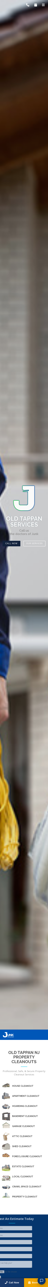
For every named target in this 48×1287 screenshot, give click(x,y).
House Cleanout (22, 1086)
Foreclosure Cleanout (27, 1156)
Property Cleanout (24, 1196)
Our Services (34, 543)
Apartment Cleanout (25, 1096)
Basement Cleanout (25, 1116)
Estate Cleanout (23, 1166)
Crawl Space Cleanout (26, 1186)
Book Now (36, 1282)
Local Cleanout (22, 1176)
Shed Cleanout (22, 1146)
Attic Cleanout (22, 1136)
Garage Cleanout (23, 1126)
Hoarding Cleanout (25, 1106)
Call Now (11, 543)
